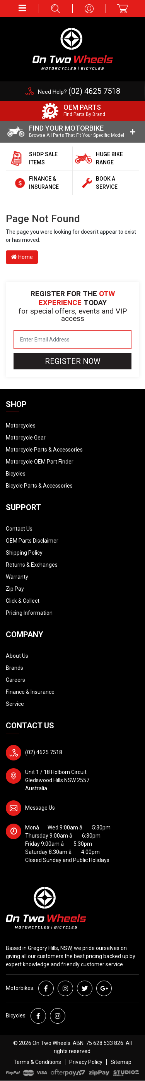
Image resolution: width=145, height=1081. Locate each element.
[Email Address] (72, 339)
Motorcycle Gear (26, 437)
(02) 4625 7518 (43, 752)
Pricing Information (29, 613)
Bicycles (16, 474)
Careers (15, 680)
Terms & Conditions (37, 1062)
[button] (22, 8)
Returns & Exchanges (32, 565)
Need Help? (79, 91)
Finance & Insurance (30, 692)
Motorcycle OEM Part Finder (39, 462)
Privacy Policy (85, 1062)
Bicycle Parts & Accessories (39, 486)
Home (22, 257)
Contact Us (19, 529)
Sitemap (121, 1062)
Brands (14, 668)
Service (15, 704)
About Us (17, 656)
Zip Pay (15, 589)
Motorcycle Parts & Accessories (44, 450)
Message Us (40, 808)
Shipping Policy (24, 553)
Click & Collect (22, 601)
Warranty (17, 577)
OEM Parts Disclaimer (32, 541)
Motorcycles (21, 425)
